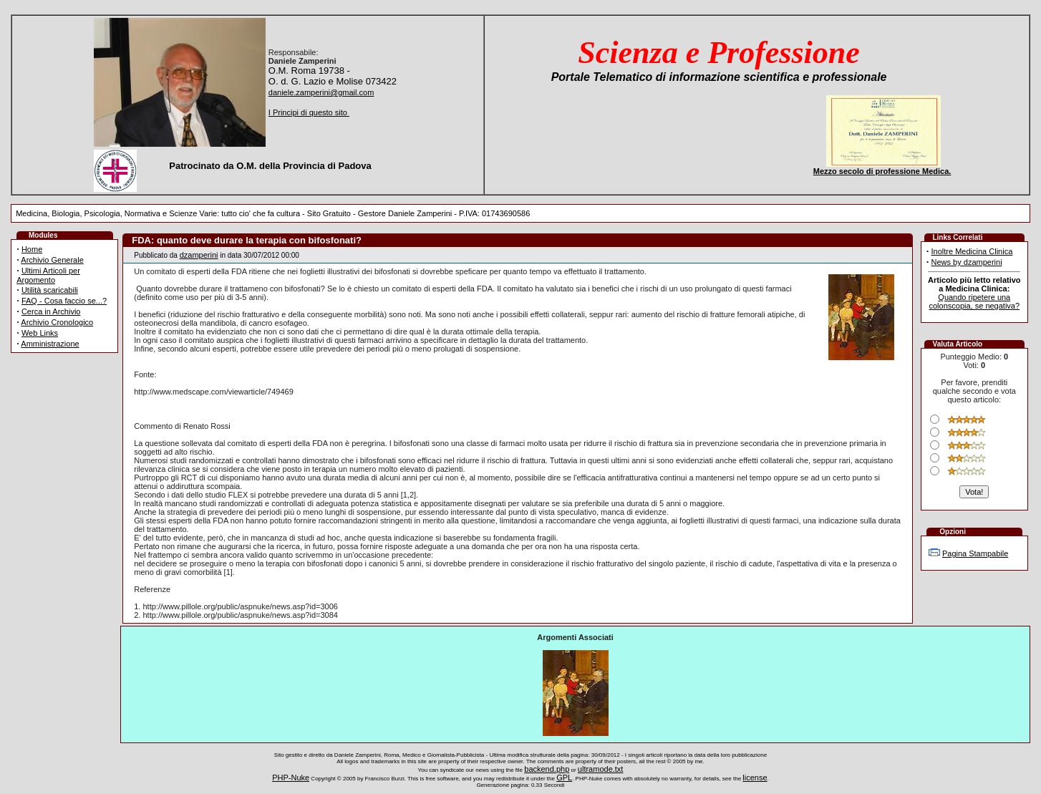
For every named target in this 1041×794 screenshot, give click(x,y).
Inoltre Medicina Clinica (972, 251)
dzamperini (199, 255)
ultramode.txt (601, 769)
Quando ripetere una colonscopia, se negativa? (974, 301)
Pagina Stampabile (975, 553)
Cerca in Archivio (51, 311)
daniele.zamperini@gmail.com (321, 92)
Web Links (39, 333)
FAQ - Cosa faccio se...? (64, 300)
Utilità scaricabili (49, 290)
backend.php (546, 769)
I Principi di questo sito (308, 112)
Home (31, 249)
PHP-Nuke (290, 777)
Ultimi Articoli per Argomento (48, 275)
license (754, 777)
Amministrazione (50, 343)
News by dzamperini (966, 262)
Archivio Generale (52, 260)
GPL (564, 777)
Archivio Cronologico (57, 322)
